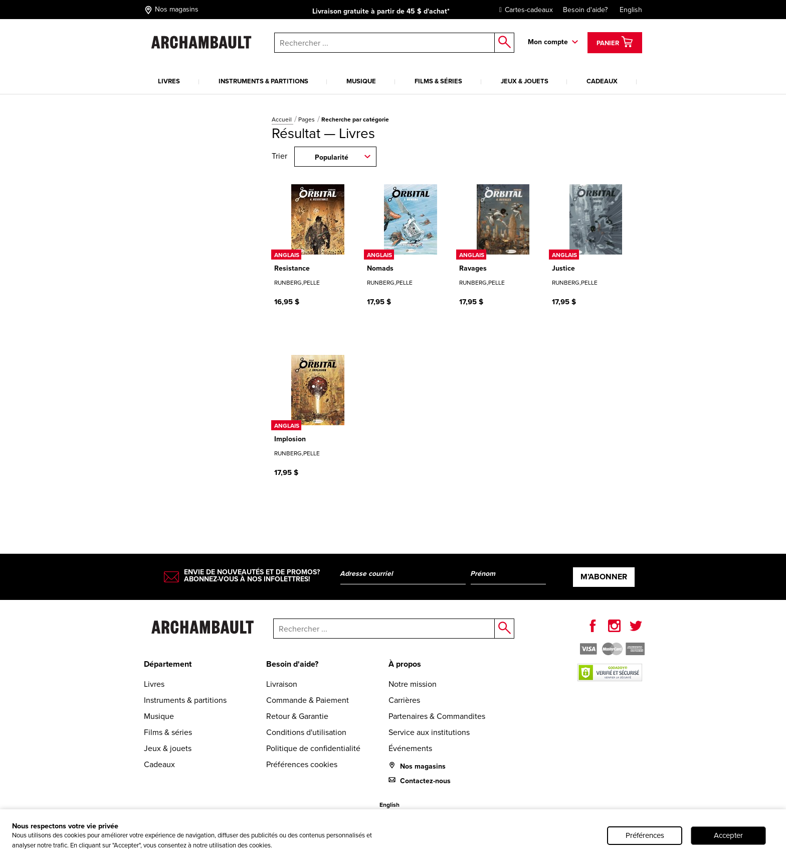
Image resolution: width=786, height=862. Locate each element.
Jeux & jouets (524, 81)
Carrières (404, 700)
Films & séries (438, 81)
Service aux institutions (429, 732)
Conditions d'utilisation (306, 732)
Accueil (282, 119)
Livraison (281, 684)
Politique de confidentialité (313, 748)
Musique (361, 81)
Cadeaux (602, 81)
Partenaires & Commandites (436, 716)
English (631, 10)
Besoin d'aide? (585, 10)
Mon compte (548, 42)
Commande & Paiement (307, 700)
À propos (404, 664)
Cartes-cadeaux (523, 10)
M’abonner (603, 576)
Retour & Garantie (297, 716)
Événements (410, 748)
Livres (169, 81)
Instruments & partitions (263, 81)
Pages (307, 119)
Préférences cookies (301, 764)
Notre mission (412, 684)
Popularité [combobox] (331, 157)
